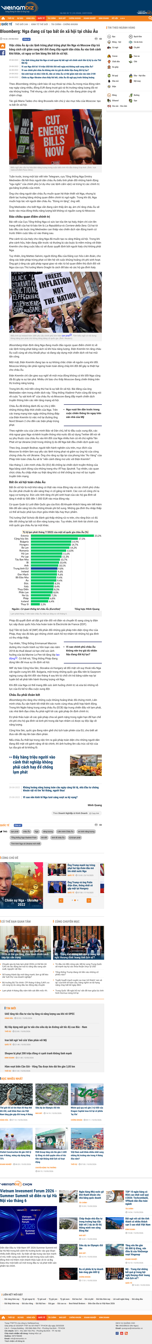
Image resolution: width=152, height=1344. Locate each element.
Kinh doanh (9, 1058)
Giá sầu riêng (27, 1304)
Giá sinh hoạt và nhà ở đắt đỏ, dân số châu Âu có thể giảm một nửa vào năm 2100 (59, 74)
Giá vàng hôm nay (11, 1299)
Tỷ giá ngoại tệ (28, 1299)
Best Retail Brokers (77, 1304)
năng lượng (48, 831)
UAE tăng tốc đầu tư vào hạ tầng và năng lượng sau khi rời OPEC (40, 1014)
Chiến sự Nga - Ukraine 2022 (21, 902)
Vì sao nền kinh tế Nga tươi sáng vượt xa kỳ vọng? (50, 797)
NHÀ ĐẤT (62, 18)
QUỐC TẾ (41, 18)
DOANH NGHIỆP (90, 18)
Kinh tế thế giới (39, 24)
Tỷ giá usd (41, 1299)
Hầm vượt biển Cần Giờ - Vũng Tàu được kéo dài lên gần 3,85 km (40, 1066)
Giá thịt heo (40, 1304)
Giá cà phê (89, 1299)
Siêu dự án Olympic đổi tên (47, 1107)
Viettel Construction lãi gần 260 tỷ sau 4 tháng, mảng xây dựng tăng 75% (15, 1155)
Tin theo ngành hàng (121, 27)
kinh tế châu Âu (58, 837)
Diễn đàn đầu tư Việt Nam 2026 (101, 1304)
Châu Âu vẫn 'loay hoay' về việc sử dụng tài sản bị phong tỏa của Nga (77, 885)
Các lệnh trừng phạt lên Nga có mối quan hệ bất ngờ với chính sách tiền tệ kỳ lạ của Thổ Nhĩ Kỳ (61, 61)
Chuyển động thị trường (45, 1168)
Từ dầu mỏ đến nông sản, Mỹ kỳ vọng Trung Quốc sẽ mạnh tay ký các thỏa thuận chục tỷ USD (78, 965)
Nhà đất (38, 1113)
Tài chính (83, 1203)
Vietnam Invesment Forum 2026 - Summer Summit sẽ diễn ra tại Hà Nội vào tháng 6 (28, 1196)
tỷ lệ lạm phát (74, 837)
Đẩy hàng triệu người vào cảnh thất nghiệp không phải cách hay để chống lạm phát (34, 765)
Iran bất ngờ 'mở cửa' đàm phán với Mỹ (26, 1040)
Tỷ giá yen (53, 1299)
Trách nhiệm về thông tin (15, 1341)
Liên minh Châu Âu (65, 831)
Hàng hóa (9, 1018)
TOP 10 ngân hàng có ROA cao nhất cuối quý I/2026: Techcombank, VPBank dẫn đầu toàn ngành (137, 1197)
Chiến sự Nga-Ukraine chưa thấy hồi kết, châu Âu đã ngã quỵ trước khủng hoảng (58, 77)
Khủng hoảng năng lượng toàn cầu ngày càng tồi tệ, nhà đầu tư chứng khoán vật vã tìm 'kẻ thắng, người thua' (61, 789)
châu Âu (26, 831)
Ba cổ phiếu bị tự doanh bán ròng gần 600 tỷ (91, 1271)
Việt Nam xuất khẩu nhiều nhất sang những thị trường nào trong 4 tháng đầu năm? (87, 1155)
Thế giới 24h (21, 24)
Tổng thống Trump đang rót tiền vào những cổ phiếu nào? (76, 973)
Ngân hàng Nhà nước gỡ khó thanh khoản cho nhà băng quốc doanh (91, 1194)
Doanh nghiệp (6, 1164)
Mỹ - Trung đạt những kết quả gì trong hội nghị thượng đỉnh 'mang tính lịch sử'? (77, 956)
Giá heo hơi (77, 1299)
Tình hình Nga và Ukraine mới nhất (25, 843)
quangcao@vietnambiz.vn (132, 1328)
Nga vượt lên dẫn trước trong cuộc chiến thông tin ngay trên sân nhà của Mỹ (83, 413)
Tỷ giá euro (64, 1299)
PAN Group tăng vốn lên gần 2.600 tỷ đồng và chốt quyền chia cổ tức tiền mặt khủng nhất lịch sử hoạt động (51, 1157)
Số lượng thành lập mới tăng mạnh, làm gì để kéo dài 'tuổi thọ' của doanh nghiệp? (25, 975)
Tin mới (11, 1008)
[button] (61, 900)
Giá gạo (51, 1304)
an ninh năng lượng (86, 831)
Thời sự (8, 1031)
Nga (36, 831)
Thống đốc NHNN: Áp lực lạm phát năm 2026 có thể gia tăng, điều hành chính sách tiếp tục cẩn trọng (25, 954)
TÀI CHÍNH (52, 18)
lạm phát (14, 831)
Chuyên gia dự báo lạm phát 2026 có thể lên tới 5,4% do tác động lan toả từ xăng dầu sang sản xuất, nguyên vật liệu (24, 966)
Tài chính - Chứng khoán (64, 24)
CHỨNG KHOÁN (75, 18)
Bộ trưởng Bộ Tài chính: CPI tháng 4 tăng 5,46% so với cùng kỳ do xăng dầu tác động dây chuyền (25, 983)
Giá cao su (61, 1304)
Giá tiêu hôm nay (103, 1299)
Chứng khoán (76, 1120)
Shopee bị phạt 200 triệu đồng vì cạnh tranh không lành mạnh (38, 1053)
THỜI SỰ (11, 18)
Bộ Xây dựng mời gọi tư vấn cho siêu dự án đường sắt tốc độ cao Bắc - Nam (46, 1027)
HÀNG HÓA (30, 18)
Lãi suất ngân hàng (121, 1299)
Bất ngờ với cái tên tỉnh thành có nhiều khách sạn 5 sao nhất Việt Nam (137, 1221)
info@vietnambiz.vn (18, 1338)
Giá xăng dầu (137, 1299)
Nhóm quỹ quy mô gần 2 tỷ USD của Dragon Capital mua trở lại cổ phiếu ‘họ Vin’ (87, 1111)
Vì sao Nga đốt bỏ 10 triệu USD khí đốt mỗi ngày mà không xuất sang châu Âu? (57, 66)
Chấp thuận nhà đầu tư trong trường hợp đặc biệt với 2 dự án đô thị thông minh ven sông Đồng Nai (90, 1224)
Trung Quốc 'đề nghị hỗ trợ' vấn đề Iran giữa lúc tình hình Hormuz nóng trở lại (79, 991)
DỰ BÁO (20, 18)
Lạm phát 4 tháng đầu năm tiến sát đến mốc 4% (24, 990)
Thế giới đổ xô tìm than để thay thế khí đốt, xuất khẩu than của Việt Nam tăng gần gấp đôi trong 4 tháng (16, 1111)
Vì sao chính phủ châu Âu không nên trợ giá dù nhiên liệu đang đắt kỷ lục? (55, 70)
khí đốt (44, 837)
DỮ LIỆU (115, 18)
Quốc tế (6, 24)
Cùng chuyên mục (67, 921)
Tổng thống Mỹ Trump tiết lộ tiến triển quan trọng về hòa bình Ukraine (78, 868)
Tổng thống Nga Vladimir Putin (23, 837)
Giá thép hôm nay (11, 1304)
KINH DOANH (104, 18)
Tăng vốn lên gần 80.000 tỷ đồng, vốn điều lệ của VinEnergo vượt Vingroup (136, 1250)
